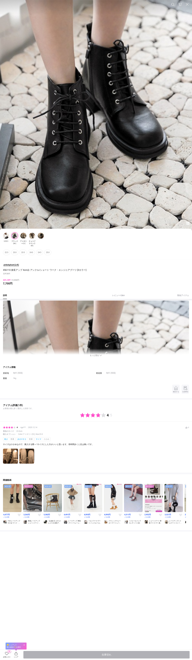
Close (187, 4)
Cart (180, 4)
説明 (5, 295)
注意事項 (185, 389)
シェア (16, 657)
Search (172, 4)
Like (19, 515)
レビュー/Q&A (118, 295)
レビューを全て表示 (96, 413)
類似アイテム (183, 295)
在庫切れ (106, 654)
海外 (108, 373)
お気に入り (7, 654)
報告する (176, 389)
